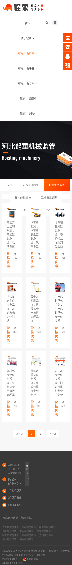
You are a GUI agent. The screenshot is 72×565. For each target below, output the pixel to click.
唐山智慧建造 (29, 527)
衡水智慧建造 (27, 539)
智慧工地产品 (27, 53)
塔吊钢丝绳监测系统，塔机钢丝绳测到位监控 (59, 234)
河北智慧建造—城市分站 (17, 517)
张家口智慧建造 (10, 535)
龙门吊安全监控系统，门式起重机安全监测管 (59, 382)
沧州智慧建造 (46, 535)
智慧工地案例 (28, 98)
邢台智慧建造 (27, 531)
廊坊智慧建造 (9, 539)
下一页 (52, 433)
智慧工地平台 (28, 113)
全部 (10, 185)
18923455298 (17, 491)
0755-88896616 (14, 481)
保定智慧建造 (44, 531)
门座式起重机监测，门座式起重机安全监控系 (59, 308)
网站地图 (53, 551)
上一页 (19, 433)
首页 (27, 23)
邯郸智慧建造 (9, 531)
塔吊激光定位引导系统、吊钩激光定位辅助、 (11, 308)
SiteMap (65, 551)
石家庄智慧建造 (10, 527)
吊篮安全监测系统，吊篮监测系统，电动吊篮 (11, 234)
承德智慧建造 (29, 535)
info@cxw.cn (15, 504)
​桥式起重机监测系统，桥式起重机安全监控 (35, 382)
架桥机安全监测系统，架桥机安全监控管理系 (11, 382)
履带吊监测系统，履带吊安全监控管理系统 (35, 308)
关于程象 (27, 38)
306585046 (15, 498)
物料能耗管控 (23, 197)
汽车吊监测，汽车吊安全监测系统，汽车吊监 (35, 234)
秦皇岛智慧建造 (47, 527)
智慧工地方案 (27, 83)
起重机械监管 (57, 185)
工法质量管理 (49, 197)
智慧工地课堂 (27, 68)
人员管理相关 (31, 185)
